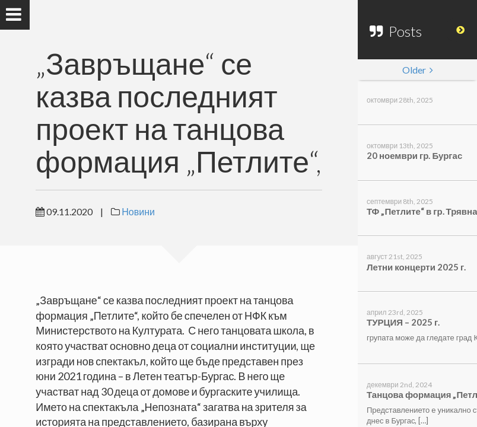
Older (417, 69)
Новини (138, 211)
